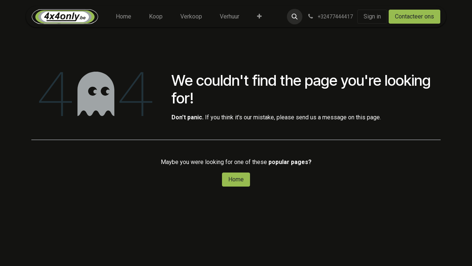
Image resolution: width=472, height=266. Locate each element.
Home (236, 179)
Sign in (372, 16)
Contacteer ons (414, 16)
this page (368, 117)
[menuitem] (123, 16)
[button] (294, 16)
